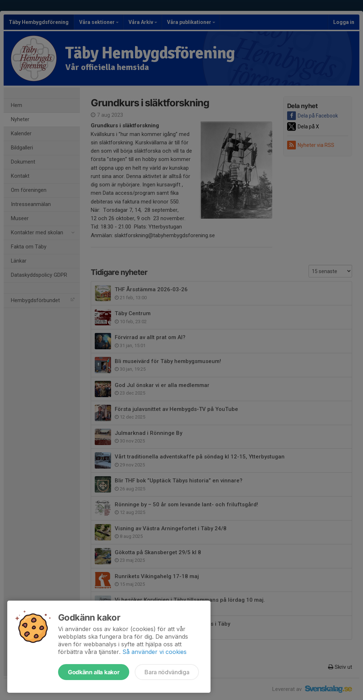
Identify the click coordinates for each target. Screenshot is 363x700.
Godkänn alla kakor (93, 672)
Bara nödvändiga (166, 672)
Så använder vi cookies (154, 651)
